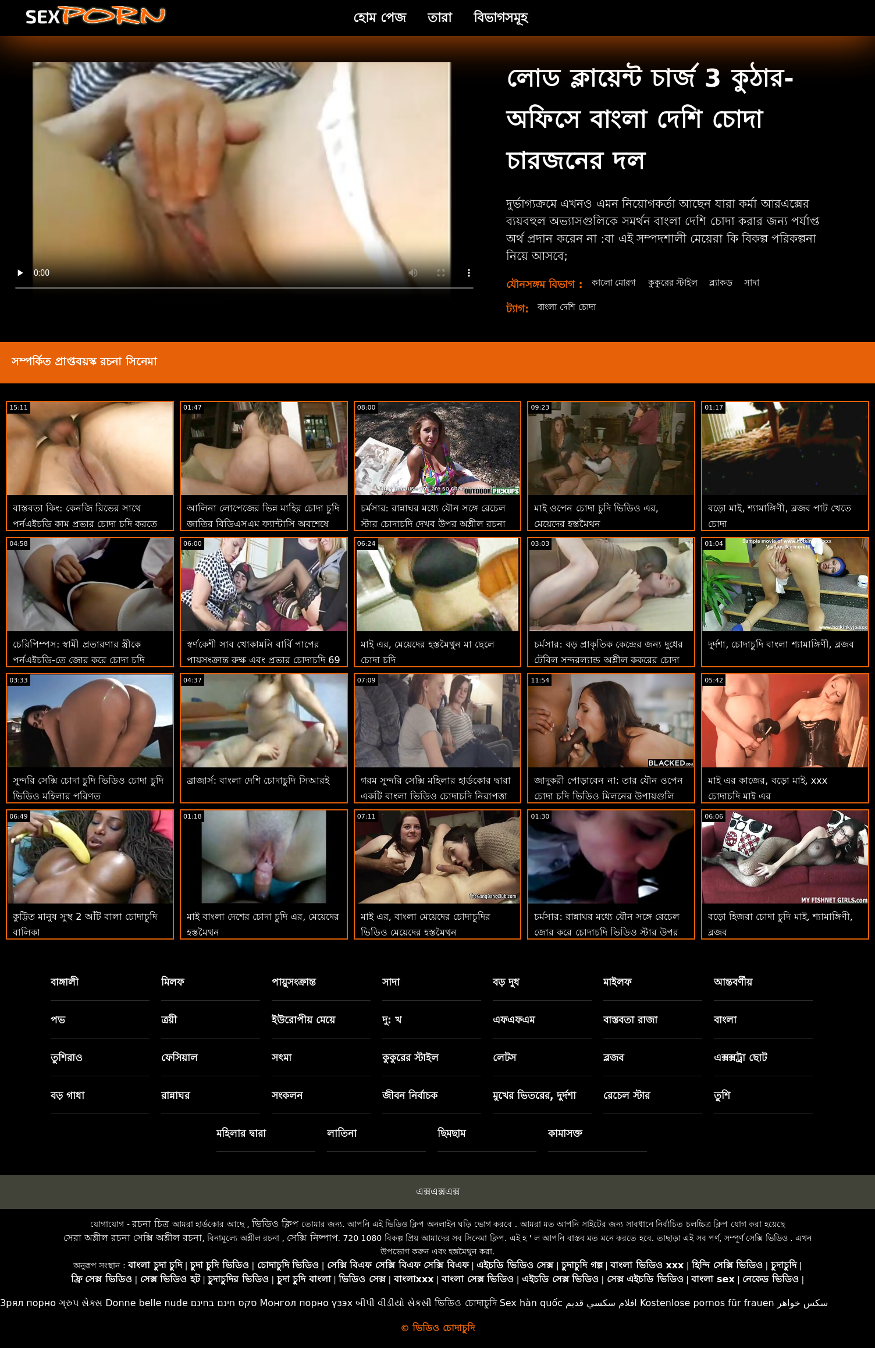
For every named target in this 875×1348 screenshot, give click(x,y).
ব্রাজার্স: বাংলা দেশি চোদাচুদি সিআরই (258, 780)
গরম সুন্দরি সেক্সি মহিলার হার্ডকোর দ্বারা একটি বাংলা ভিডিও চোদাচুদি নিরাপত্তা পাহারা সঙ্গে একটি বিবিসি (436, 796)
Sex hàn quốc (531, 1302)
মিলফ (172, 982)
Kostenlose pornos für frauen (707, 1302)
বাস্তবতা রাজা (630, 1020)
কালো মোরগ (616, 282)
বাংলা (725, 1020)
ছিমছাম (451, 1133)
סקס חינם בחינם (224, 1302)
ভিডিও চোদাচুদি (465, 1302)
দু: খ (391, 1020)
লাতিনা (342, 1133)
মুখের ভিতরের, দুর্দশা (534, 1095)
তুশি (722, 1095)
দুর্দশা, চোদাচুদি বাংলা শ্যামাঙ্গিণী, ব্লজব (781, 644)
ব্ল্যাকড (728, 282)
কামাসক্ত (565, 1133)
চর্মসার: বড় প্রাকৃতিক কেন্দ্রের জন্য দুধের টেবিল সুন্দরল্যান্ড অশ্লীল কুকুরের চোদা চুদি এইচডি (608, 660)
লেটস (504, 1058)
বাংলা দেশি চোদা (569, 306)
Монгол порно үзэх (306, 1302)
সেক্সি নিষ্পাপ (312, 1237)
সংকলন (287, 1095)
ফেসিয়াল (179, 1058)
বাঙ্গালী (65, 982)
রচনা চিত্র (150, 1223)
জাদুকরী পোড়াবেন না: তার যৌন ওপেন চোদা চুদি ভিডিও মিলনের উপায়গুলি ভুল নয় (608, 796)
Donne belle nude (146, 1302)
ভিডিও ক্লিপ (275, 1223)
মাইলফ (617, 982)
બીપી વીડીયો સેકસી (393, 1302)
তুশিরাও (67, 1058)
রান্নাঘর (175, 1095)
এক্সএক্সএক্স (438, 1191)
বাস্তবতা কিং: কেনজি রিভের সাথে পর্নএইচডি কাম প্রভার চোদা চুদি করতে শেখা (85, 524)
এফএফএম (514, 1020)
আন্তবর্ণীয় (733, 982)
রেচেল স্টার (626, 1095)
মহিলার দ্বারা (241, 1133)
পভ (58, 1020)
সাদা (761, 282)
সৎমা (281, 1058)
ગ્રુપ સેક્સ (80, 1302)
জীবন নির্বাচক (409, 1095)
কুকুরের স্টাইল (678, 282)
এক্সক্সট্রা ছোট (740, 1058)
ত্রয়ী (169, 1020)
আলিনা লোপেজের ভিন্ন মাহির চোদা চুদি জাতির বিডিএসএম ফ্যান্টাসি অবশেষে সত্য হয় (263, 524)
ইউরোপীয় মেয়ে (303, 1020)
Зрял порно (28, 1302)
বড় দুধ (506, 982)
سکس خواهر (802, 1302)
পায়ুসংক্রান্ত (294, 982)
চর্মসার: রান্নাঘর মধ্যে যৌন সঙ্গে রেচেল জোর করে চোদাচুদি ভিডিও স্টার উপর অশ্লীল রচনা (607, 932)
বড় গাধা (67, 1095)
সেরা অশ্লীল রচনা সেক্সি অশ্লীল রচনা (132, 1237)
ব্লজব (613, 1058)
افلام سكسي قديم (601, 1302)
